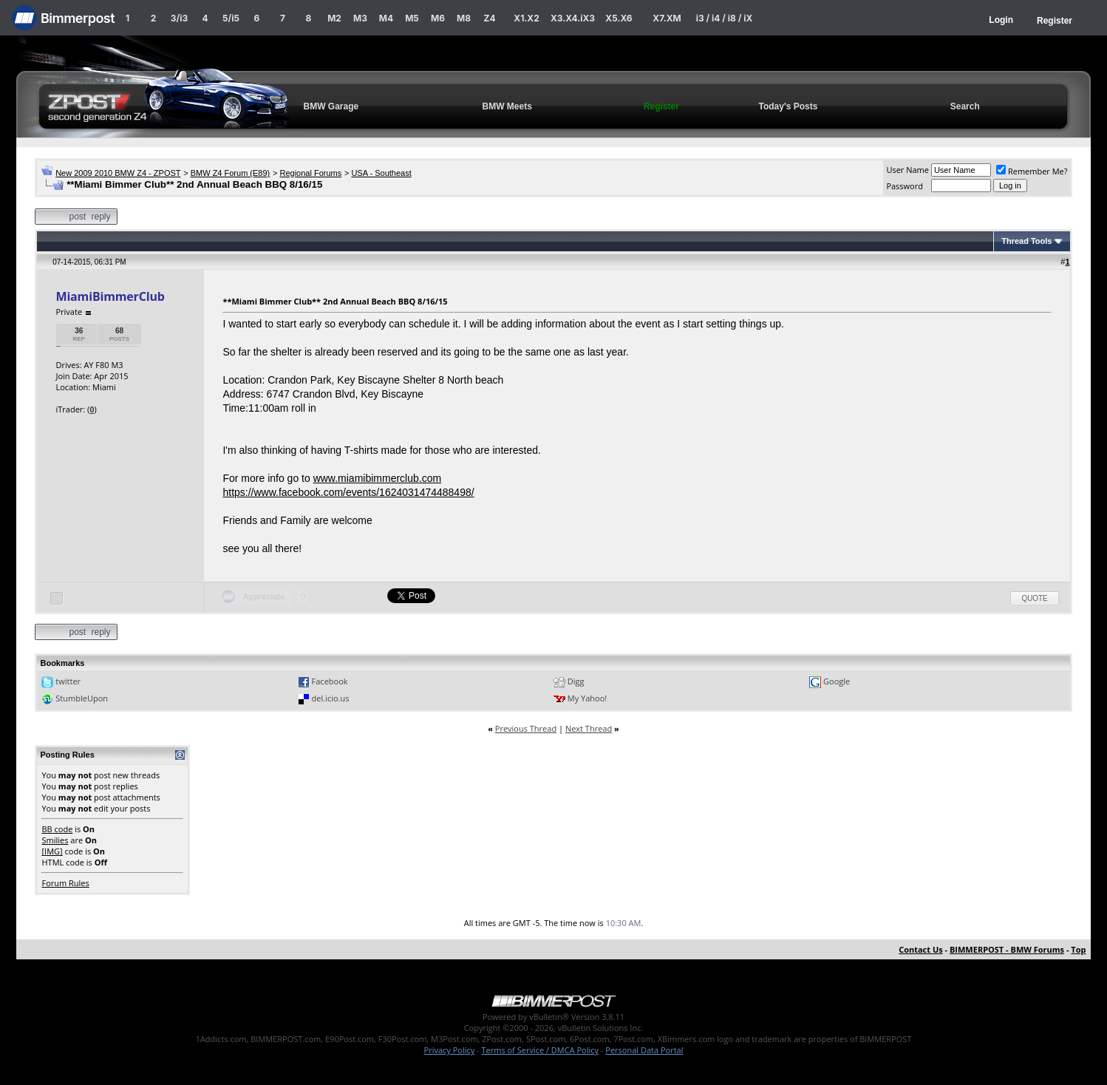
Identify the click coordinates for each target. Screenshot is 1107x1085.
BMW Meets (507, 106)
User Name (907, 169)
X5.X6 (618, 18)
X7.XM (667, 18)
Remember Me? (1032, 171)
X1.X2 (526, 18)
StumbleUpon (81, 698)
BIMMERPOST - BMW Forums (1007, 949)
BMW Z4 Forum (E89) (230, 173)
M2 (334, 18)
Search (965, 106)
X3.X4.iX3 (573, 18)
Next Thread (588, 728)
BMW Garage (330, 106)
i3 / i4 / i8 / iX (724, 18)
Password (904, 185)
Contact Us (921, 949)
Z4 (489, 18)
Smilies (54, 840)
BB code (56, 828)
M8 (464, 18)
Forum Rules (65, 882)
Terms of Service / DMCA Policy (540, 1049)
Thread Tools (1026, 241)
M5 (412, 18)
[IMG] (51, 851)
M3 (360, 18)
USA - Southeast (381, 173)
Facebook (330, 681)
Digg (576, 681)
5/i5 (230, 18)
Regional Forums (310, 173)
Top (1078, 949)
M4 (386, 18)
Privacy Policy (449, 1049)
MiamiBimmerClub (109, 296)
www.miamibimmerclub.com (377, 478)
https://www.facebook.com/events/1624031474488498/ (348, 492)
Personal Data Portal (644, 1049)
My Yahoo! (587, 698)
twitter (68, 681)
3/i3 (179, 18)
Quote (1034, 598)
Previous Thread (525, 728)
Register (1054, 21)
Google (836, 681)
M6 (438, 18)
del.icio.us (331, 698)
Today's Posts (787, 106)
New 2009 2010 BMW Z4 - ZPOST (117, 173)
